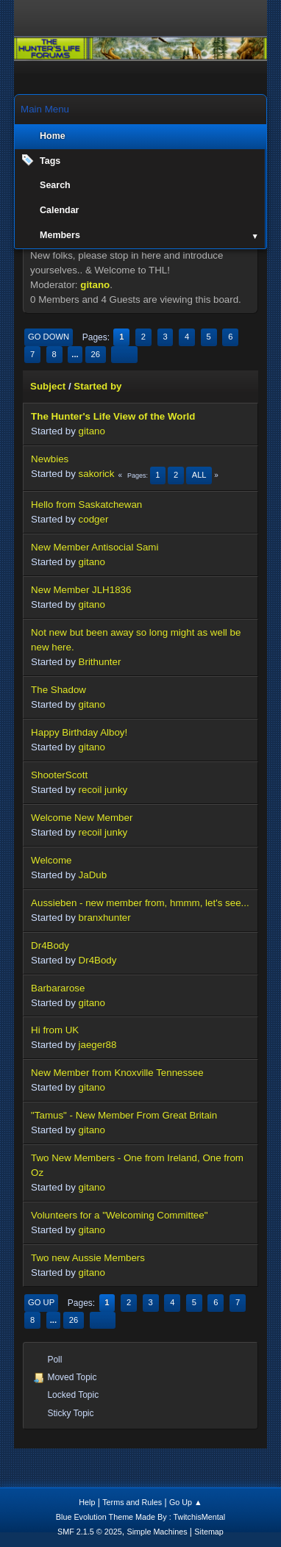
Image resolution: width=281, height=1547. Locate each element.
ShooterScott (59, 774)
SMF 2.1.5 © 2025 (89, 1531)
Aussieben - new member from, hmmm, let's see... (140, 902)
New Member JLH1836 (81, 589)
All (199, 474)
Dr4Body (50, 945)
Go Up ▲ (185, 1502)
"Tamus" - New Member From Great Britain (124, 1115)
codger (94, 519)
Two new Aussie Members (88, 1257)
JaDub (93, 874)
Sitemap (209, 1531)
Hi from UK (55, 1029)
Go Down (48, 336)
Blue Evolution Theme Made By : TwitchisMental (140, 1516)
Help (87, 1502)
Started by (97, 386)
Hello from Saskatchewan (86, 504)
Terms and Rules (132, 1502)
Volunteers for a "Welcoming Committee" (119, 1215)
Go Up (41, 1302)
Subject (47, 386)
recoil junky (103, 789)
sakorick (97, 473)
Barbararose (58, 988)
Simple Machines (157, 1531)
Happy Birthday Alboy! (79, 732)
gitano (95, 284)
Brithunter (100, 661)
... (74, 354)
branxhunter (105, 917)
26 (94, 354)
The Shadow (58, 689)
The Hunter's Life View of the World (113, 416)
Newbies (49, 458)
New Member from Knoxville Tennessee (117, 1072)
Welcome (51, 860)
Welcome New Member (81, 817)
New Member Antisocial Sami (94, 547)
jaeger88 (98, 1044)
